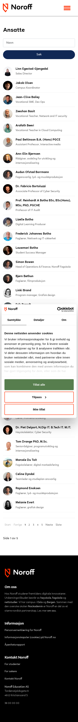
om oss (51, 611)
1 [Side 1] (25, 525)
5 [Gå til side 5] (42, 525)
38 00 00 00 (12, 703)
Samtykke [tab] (14, 319)
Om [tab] (64, 319)
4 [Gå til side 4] (38, 525)
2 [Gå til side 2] (29, 525)
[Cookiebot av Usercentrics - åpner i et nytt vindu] (57, 309)
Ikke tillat (39, 409)
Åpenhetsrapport (15, 645)
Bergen (51, 602)
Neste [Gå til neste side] (49, 525)
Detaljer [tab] (39, 319)
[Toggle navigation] (67, 8)
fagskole (57, 598)
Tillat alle (39, 384)
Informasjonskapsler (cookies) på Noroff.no (30, 637)
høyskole (45, 598)
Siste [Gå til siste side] (58, 525)
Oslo (40, 602)
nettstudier (11, 602)
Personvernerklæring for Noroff (23, 630)
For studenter (12, 664)
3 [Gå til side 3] (33, 525)
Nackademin (35, 606)
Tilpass (39, 396)
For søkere (11, 671)
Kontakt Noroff (13, 679)
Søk (39, 54)
